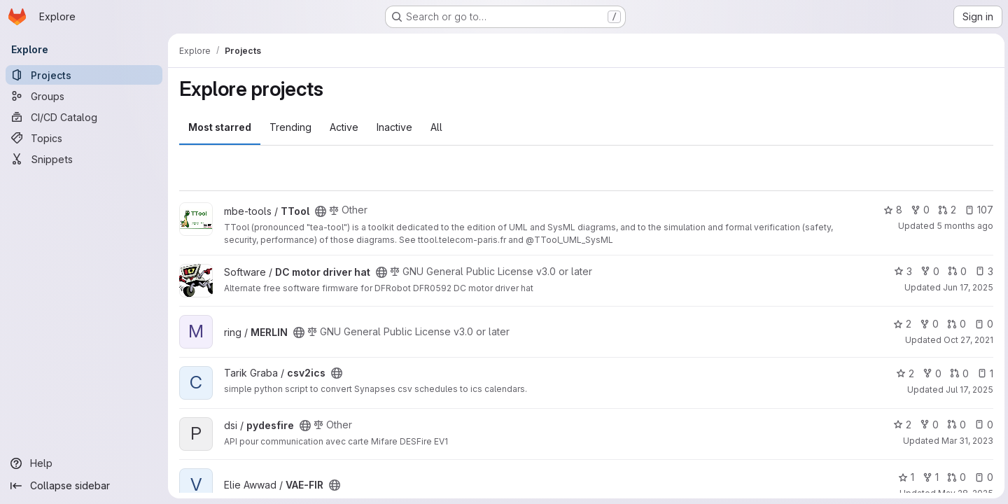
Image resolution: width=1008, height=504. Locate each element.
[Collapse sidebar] (84, 486)
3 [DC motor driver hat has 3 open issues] (982, 271)
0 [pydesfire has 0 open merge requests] (954, 424)
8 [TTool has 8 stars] (890, 210)
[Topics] (84, 138)
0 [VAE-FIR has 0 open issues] (981, 477)
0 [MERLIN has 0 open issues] (981, 324)
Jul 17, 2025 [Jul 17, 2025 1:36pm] (967, 389)
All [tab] (436, 127)
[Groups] (84, 96)
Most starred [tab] (219, 127)
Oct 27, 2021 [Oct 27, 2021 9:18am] (966, 340)
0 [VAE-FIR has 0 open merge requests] (954, 477)
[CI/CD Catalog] (84, 117)
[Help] (84, 463)
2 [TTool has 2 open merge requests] (945, 210)
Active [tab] (344, 127)
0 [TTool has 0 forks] (918, 210)
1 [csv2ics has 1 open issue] (983, 373)
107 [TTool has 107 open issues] (976, 210)
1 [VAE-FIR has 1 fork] (928, 477)
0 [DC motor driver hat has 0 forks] (927, 271)
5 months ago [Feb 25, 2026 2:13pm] (962, 225)
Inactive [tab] (394, 127)
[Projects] (84, 75)
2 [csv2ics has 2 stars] (903, 373)
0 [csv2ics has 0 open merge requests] (957, 373)
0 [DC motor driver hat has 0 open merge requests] (955, 271)
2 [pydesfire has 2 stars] (900, 424)
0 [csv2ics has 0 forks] (929, 373)
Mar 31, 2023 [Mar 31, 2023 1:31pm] (965, 440)
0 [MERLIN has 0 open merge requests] (954, 324)
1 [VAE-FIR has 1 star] (904, 477)
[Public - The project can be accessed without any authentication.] (320, 211)
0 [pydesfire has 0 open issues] (981, 424)
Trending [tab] (291, 127)
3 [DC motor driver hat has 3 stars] (901, 271)
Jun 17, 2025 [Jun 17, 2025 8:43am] (966, 287)
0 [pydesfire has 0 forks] (927, 424)
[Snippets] (84, 159)
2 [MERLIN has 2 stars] (900, 324)
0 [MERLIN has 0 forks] (927, 324)
